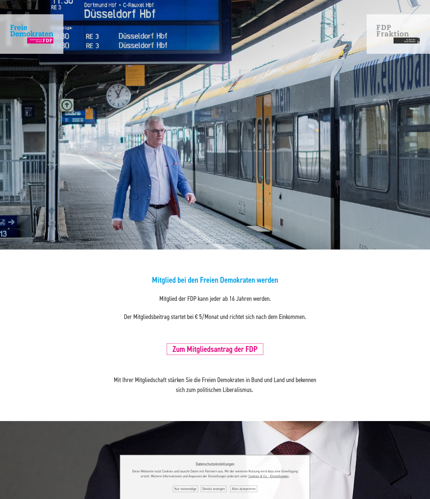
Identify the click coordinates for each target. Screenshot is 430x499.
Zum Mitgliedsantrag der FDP (215, 349)
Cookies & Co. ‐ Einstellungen (268, 476)
